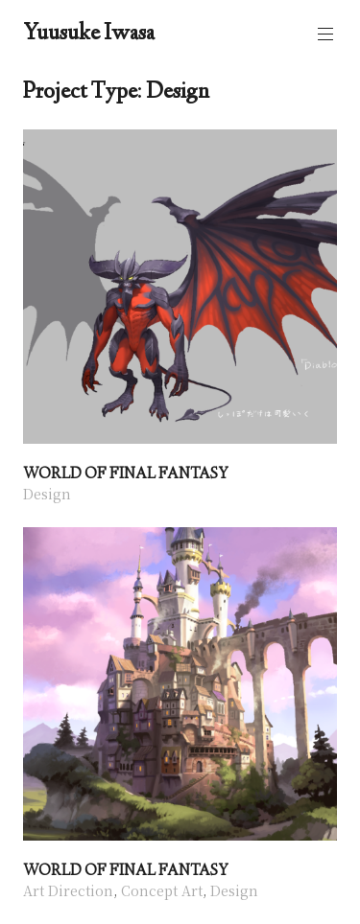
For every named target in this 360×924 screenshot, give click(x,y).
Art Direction (68, 890)
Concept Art (162, 890)
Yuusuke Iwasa (89, 34)
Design (47, 493)
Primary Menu (323, 34)
